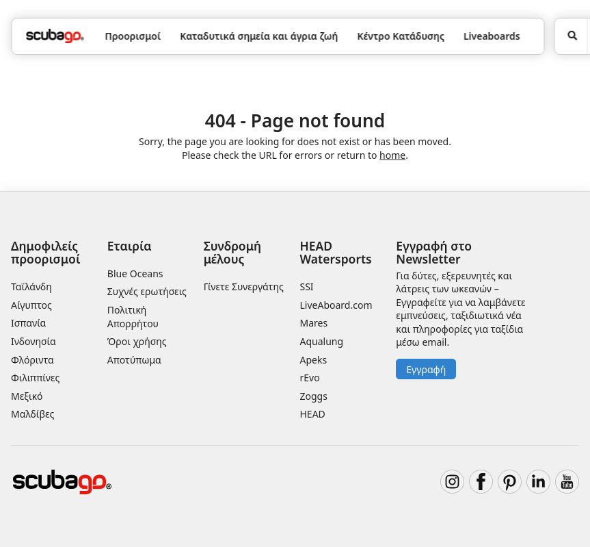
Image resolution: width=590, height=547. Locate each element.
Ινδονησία (33, 341)
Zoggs (313, 396)
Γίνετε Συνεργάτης (244, 286)
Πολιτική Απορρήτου (133, 316)
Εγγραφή (426, 369)
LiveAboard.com (336, 304)
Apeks (313, 359)
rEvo (310, 377)
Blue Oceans (135, 273)
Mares (314, 322)
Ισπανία (28, 322)
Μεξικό (27, 396)
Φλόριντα (32, 359)
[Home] (54, 36)
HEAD (312, 413)
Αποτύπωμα (134, 359)
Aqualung (322, 341)
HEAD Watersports (336, 252)
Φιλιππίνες (35, 377)
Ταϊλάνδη (31, 286)
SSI (307, 286)
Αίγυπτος (31, 304)
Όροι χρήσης (137, 341)
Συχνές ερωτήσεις (147, 291)
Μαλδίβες (32, 413)
